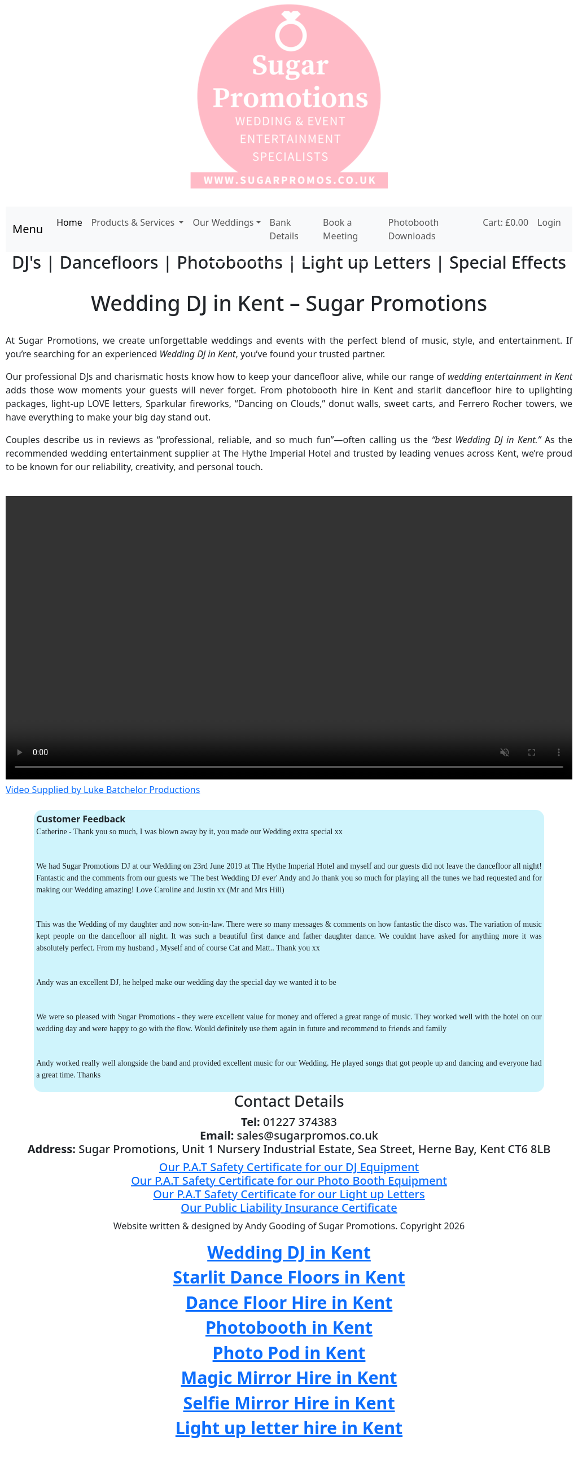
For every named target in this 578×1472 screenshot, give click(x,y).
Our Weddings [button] (222, 222)
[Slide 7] (339, 261)
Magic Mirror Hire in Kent (289, 1377)
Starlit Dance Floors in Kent (289, 1277)
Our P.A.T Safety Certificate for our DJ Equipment (289, 1167)
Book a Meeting (340, 229)
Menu (27, 228)
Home (69, 222)
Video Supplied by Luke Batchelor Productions (103, 789)
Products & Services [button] (134, 222)
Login (549, 222)
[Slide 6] (319, 261)
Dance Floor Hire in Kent (289, 1302)
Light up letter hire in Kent (289, 1427)
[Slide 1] (217, 261)
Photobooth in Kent (289, 1327)
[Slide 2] (238, 261)
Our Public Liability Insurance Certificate (289, 1207)
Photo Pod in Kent (289, 1352)
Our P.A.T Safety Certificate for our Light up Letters (288, 1194)
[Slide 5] (299, 261)
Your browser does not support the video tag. (289, 637)
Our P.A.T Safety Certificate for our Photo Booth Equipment (289, 1180)
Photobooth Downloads (413, 229)
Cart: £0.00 (505, 222)
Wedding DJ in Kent (289, 1252)
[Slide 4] (278, 261)
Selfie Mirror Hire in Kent (289, 1402)
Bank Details (284, 229)
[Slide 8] (360, 261)
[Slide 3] (258, 261)
